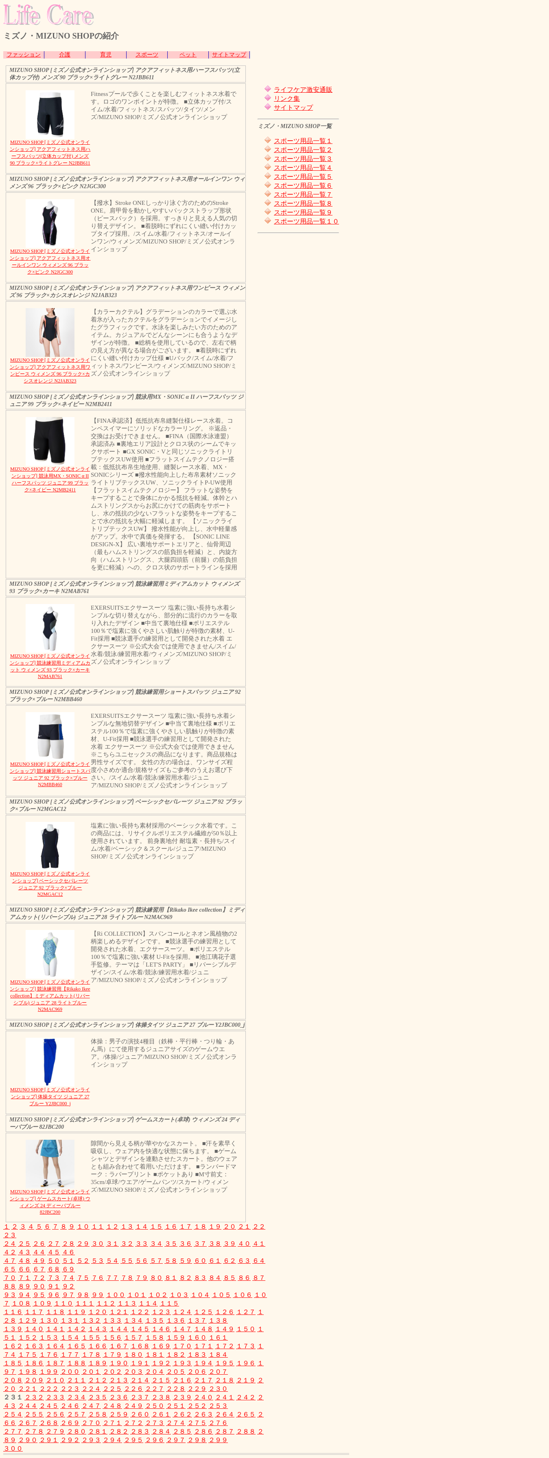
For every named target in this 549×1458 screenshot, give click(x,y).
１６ (170, 1226)
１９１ (140, 1363)
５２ (83, 1260)
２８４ (161, 1431)
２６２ (182, 1414)
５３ (97, 1260)
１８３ (197, 1354)
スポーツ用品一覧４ (303, 167)
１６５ (76, 1346)
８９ (24, 1286)
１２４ (182, 1311)
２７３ (154, 1422)
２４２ (246, 1397)
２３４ (76, 1397)
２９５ (133, 1439)
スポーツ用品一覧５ (303, 176)
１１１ (84, 1303)
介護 (64, 55)
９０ (39, 1286)
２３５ (97, 1397)
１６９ (161, 1346)
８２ (185, 1277)
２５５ (34, 1414)
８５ (229, 1277)
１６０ (197, 1337)
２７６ (218, 1422)
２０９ (34, 1380)
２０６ (197, 1371)
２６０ (140, 1414)
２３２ (34, 1397)
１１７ (34, 1311)
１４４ (119, 1328)
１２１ (119, 1311)
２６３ (203, 1414)
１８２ (176, 1354)
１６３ (34, 1346)
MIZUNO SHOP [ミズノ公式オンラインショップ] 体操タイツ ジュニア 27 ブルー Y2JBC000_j (50, 1096)
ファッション (24, 55)
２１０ (55, 1380)
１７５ (27, 1354)
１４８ (203, 1328)
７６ (97, 1277)
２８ (68, 1243)
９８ (83, 1294)
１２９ (27, 1320)
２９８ (197, 1439)
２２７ (154, 1388)
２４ (9, 1243)
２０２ (112, 1371)
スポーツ (147, 55)
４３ (24, 1252)
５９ (185, 1260)
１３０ (49, 1320)
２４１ (224, 1397)
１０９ (42, 1303)
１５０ (246, 1328)
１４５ (140, 1328)
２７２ (133, 1422)
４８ (24, 1260)
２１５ (161, 1380)
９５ (39, 1294)
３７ (200, 1243)
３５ (170, 1243)
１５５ (91, 1337)
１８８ (76, 1363)
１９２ (161, 1363)
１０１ (137, 1294)
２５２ (197, 1405)
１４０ (34, 1328)
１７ (185, 1226)
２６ (39, 1243)
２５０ (154, 1405)
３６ (185, 1243)
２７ (53, 1243)
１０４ (200, 1294)
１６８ (140, 1346)
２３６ (119, 1397)
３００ (13, 1448)
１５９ (176, 1337)
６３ (244, 1260)
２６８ (49, 1422)
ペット (188, 55)
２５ (24, 1243)
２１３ (119, 1380)
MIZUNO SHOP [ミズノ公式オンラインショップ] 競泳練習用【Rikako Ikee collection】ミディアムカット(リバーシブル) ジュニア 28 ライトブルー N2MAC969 (50, 995)
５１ (68, 1260)
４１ (258, 1243)
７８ (126, 1277)
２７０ (91, 1422)
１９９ (49, 1371)
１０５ (221, 1294)
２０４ (154, 1371)
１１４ (148, 1303)
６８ (53, 1269)
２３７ (140, 1397)
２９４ (112, 1439)
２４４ (27, 1405)
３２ (126, 1243)
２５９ (119, 1414)
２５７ (76, 1414)
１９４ (203, 1363)
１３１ (70, 1320)
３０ (97, 1243)
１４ (141, 1226)
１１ (97, 1226)
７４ (68, 1277)
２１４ (140, 1380)
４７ (9, 1260)
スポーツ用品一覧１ (303, 140)
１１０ (63, 1303)
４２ (9, 1252)
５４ (112, 1260)
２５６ (55, 1414)
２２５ (112, 1388)
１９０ (119, 1363)
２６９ (70, 1422)
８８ (9, 1286)
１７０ (182, 1346)
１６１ (218, 1337)
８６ (244, 1277)
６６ (24, 1269)
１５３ (49, 1337)
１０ (83, 1226)
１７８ (91, 1354)
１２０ (97, 1311)
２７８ (34, 1431)
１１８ (55, 1311)
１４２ (76, 1328)
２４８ (112, 1405)
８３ (200, 1277)
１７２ (224, 1346)
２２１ (27, 1388)
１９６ (246, 1363)
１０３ (179, 1294)
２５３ (218, 1405)
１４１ (55, 1328)
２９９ (218, 1439)
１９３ (182, 1363)
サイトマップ (229, 55)
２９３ (91, 1439)
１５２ (27, 1337)
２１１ (76, 1380)
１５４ (70, 1337)
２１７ (203, 1380)
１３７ (197, 1320)
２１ (244, 1226)
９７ (68, 1294)
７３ (53, 1277)
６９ (68, 1269)
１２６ (224, 1311)
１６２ (13, 1346)
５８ (170, 1260)
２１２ (97, 1380)
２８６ (203, 1431)
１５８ (154, 1337)
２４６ (70, 1405)
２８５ (182, 1431)
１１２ (106, 1303)
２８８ (246, 1431)
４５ (53, 1252)
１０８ (21, 1303)
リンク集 (287, 98)
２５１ (176, 1405)
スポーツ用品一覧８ (303, 203)
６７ (39, 1269)
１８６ (34, 1363)
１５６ (112, 1337)
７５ (83, 1277)
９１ (53, 1286)
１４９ (224, 1328)
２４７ (91, 1405)
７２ (39, 1277)
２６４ (224, 1414)
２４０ (203, 1397)
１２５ (203, 1311)
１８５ (13, 1363)
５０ (53, 1260)
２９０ (27, 1439)
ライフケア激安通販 (303, 89)
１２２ (140, 1311)
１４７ (182, 1328)
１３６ (176, 1320)
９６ (53, 1294)
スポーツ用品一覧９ (303, 212)
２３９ (182, 1397)
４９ (39, 1260)
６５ (9, 1269)
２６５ (246, 1414)
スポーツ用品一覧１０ (306, 221)
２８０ (76, 1431)
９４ (24, 1294)
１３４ (133, 1320)
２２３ (70, 1388)
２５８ (97, 1414)
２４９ (133, 1405)
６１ (214, 1260)
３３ (141, 1243)
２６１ (161, 1414)
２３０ (218, 1388)
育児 (106, 55)
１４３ (97, 1328)
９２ (68, 1286)
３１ (112, 1243)
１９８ (27, 1371)
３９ (229, 1243)
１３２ (91, 1320)
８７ (258, 1277)
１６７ (119, 1346)
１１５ (169, 1303)
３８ (214, 1243)
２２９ (197, 1388)
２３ (9, 1235)
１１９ (76, 1311)
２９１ (49, 1439)
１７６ (49, 1354)
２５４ (13, 1414)
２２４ (91, 1388)
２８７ (224, 1431)
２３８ (161, 1397)
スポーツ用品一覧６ (303, 185)
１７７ (70, 1354)
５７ (156, 1260)
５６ (141, 1260)
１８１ (154, 1354)
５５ (126, 1260)
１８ (200, 1226)
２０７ (218, 1371)
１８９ (97, 1363)
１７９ (112, 1354)
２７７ (13, 1431)
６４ (258, 1260)
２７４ (176, 1422)
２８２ (119, 1431)
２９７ (176, 1439)
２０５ (176, 1371)
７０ (9, 1277)
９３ (9, 1294)
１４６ (161, 1328)
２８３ (140, 1431)
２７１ (112, 1422)
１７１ (203, 1346)
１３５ (154, 1320)
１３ (126, 1226)
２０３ (133, 1371)
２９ (83, 1243)
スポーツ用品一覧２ (303, 149)
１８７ (55, 1363)
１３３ (112, 1320)
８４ (214, 1277)
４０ (244, 1243)
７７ (112, 1277)
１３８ (218, 1320)
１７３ (246, 1346)
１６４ (55, 1346)
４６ (68, 1252)
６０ (200, 1260)
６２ (229, 1260)
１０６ (242, 1294)
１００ (115, 1294)
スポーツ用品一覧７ (303, 194)
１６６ (97, 1346)
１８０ (133, 1354)
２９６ (154, 1439)
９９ (97, 1294)
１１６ (13, 1311)
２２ (258, 1226)
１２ (112, 1226)
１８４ (218, 1354)
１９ (214, 1226)
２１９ (246, 1380)
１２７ (246, 1311)
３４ (156, 1243)
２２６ (133, 1388)
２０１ (91, 1371)
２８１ (97, 1431)
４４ (39, 1252)
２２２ (49, 1388)
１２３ (161, 1311)
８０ (156, 1277)
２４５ (49, 1405)
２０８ (13, 1380)
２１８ (224, 1380)
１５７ (133, 1337)
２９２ (70, 1439)
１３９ (13, 1328)
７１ (24, 1277)
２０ (229, 1226)
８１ (170, 1277)
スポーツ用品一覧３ (303, 158)
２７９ (55, 1431)
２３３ (55, 1397)
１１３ (127, 1303)
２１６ (182, 1380)
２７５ (197, 1422)
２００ (70, 1371)
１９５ (224, 1363)
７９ (141, 1277)
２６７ (27, 1422)
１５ (156, 1226)
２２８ (176, 1388)
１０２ (158, 1294)
